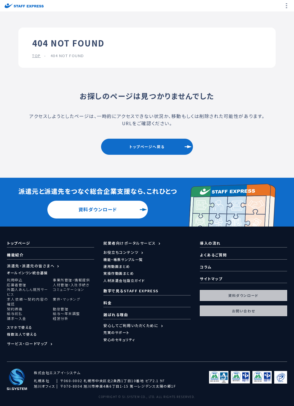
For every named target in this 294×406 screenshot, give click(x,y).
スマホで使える (19, 327)
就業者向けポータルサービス (129, 243)
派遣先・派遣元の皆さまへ (31, 265)
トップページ (18, 243)
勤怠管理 (60, 309)
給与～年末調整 (66, 313)
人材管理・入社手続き (71, 285)
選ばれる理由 (115, 314)
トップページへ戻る (147, 146)
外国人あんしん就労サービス (27, 292)
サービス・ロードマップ (27, 343)
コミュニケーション (68, 289)
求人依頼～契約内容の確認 (27, 301)
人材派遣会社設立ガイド (124, 280)
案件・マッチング (66, 299)
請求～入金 (16, 318)
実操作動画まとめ (118, 273)
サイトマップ (211, 278)
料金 (107, 303)
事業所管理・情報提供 (71, 280)
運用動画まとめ (116, 266)
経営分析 (60, 318)
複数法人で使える (22, 334)
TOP (36, 55)
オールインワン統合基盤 (27, 272)
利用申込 (14, 280)
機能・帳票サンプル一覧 (123, 259)
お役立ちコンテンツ (121, 252)
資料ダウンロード (97, 209)
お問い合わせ (243, 310)
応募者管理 (16, 285)
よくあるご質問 (213, 255)
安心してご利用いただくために (130, 325)
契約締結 (14, 309)
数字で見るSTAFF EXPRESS (130, 290)
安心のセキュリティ (119, 339)
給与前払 (14, 313)
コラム (206, 267)
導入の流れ (210, 243)
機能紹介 (15, 255)
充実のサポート (116, 332)
